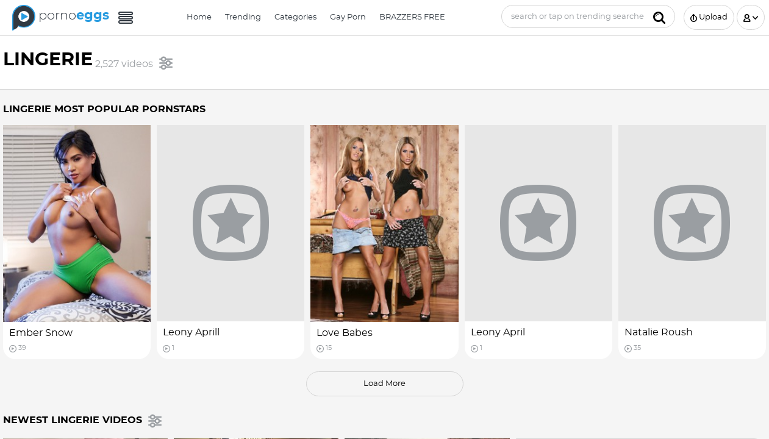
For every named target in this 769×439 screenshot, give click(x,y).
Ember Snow (41, 333)
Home (199, 17)
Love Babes (345, 333)
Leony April (498, 332)
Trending (243, 17)
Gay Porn (348, 17)
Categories (295, 17)
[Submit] (659, 16)
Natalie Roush (658, 332)
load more (384, 384)
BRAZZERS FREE (412, 17)
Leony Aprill (191, 332)
